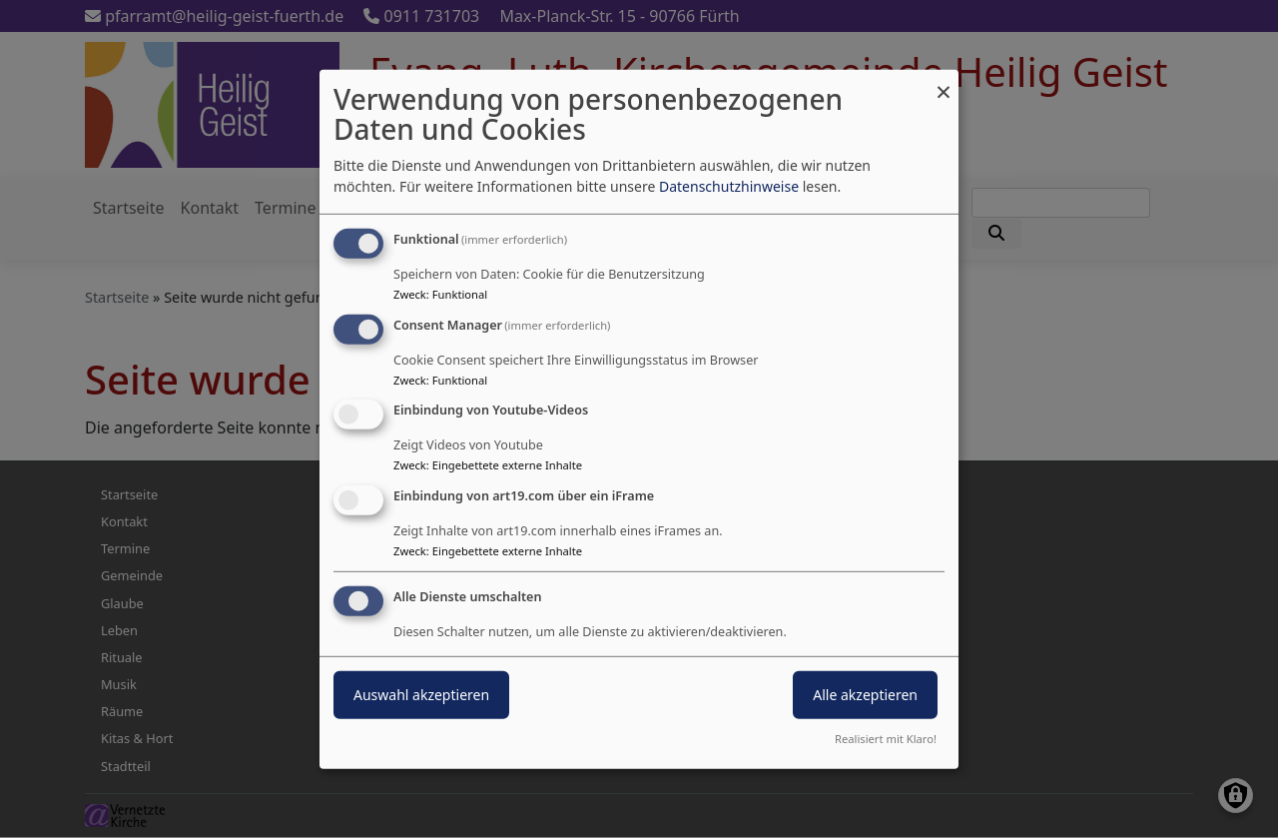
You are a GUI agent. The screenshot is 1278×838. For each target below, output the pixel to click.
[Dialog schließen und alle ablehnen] (943, 81)
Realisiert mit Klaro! (886, 738)
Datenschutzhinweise (729, 186)
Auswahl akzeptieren (421, 694)
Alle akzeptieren (865, 694)
